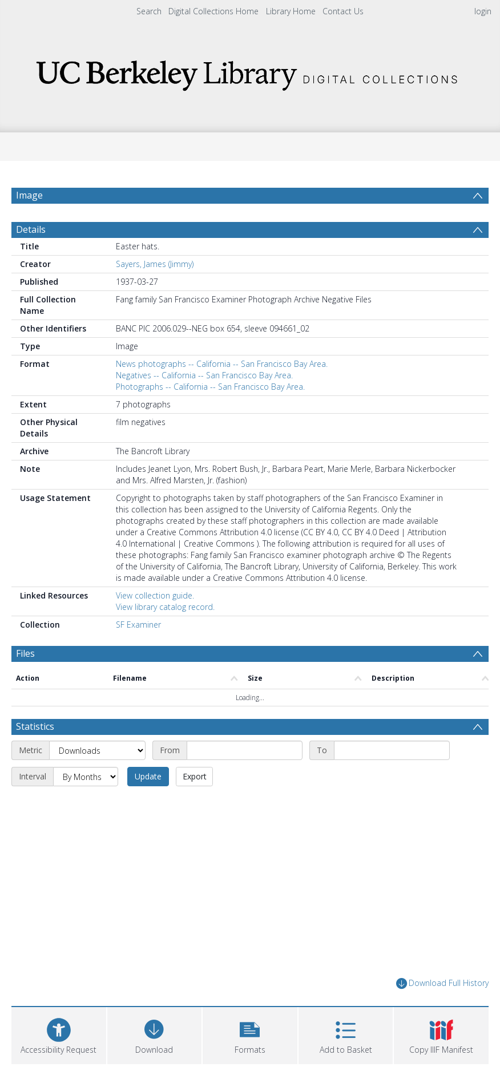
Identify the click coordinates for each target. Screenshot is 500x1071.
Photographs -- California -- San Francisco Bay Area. (210, 386)
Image (29, 195)
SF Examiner (138, 624)
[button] (250, 1034)
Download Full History (442, 983)
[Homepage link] (250, 72)
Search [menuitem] (149, 11)
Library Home (291, 11)
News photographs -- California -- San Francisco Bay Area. (222, 363)
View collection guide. (155, 595)
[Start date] (245, 750)
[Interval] (85, 776)
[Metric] (97, 750)
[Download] (154, 1034)
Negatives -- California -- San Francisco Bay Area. (204, 375)
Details (31, 229)
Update (148, 776)
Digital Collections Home (213, 11)
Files (25, 653)
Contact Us (343, 11)
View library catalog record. (165, 606)
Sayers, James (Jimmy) (154, 263)
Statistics (35, 726)
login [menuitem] (482, 11)
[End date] (392, 750)
